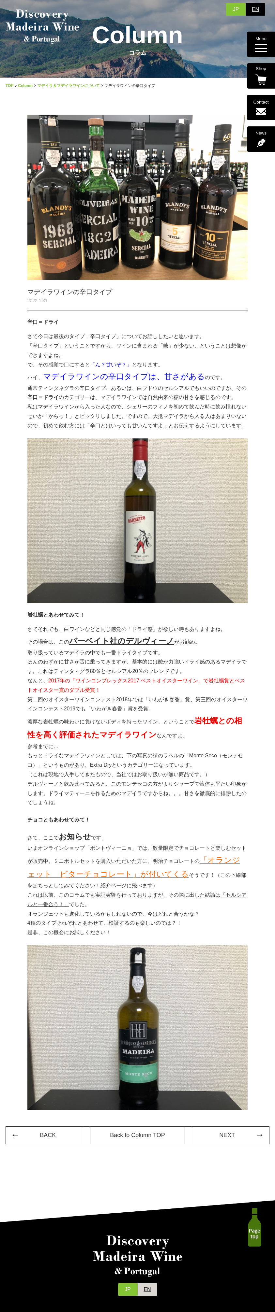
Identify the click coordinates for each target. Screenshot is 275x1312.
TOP (9, 85)
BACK (48, 1135)
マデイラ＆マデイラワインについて (68, 85)
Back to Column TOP (137, 1135)
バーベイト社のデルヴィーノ (121, 640)
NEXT (227, 1135)
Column (25, 85)
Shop (261, 75)
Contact (261, 107)
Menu (261, 44)
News (261, 139)
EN (255, 9)
